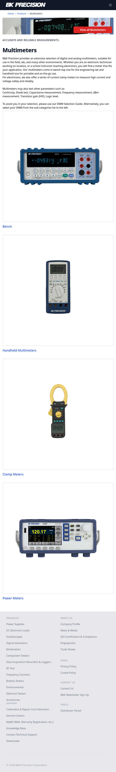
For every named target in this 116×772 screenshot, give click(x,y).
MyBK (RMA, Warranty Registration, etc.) (30, 722)
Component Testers (17, 655)
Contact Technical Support (21, 734)
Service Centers (15, 715)
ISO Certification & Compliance (79, 636)
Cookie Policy (68, 672)
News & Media (69, 630)
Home (11, 13)
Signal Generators (16, 643)
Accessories (13, 700)
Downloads (13, 741)
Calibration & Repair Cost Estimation (27, 709)
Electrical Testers (16, 693)
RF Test (10, 668)
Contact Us (68, 682)
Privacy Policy (68, 666)
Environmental (15, 687)
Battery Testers (15, 681)
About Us (66, 618)
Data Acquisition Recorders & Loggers (28, 662)
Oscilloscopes (14, 636)
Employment (68, 643)
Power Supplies (15, 624)
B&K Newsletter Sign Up (75, 695)
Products (21, 13)
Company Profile (70, 624)
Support (11, 703)
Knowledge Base (16, 728)
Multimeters (13, 649)
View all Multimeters (93, 30)
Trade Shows (68, 649)
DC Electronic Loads (18, 630)
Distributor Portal (71, 710)
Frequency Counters (18, 674)
